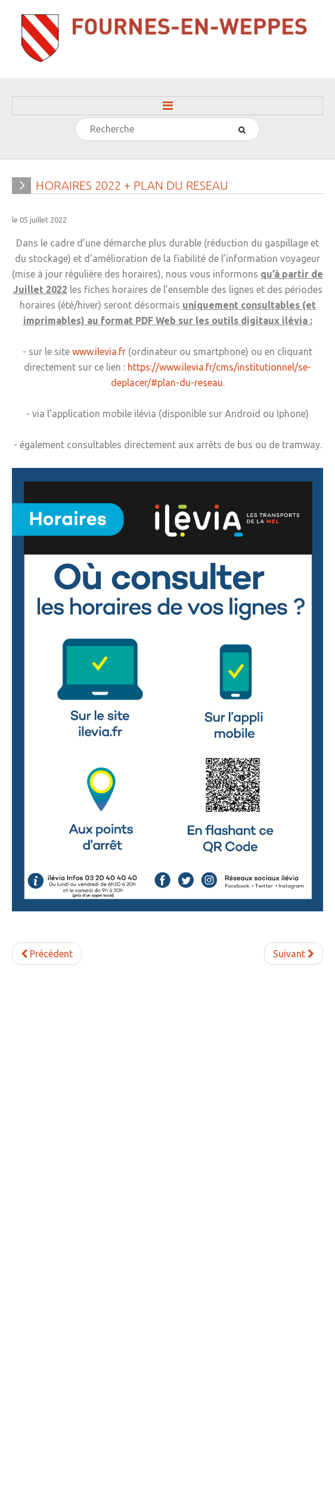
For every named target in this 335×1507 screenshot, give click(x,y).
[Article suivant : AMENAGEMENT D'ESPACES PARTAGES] (293, 953)
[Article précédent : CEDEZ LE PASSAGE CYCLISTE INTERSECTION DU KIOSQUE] (47, 953)
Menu (167, 106)
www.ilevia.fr (99, 351)
